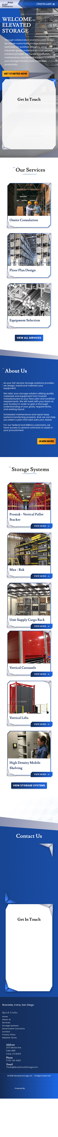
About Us (6, 1058)
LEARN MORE (46, 441)
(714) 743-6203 (13, 1098)
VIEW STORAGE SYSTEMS (29, 785)
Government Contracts (13, 1067)
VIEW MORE (40, 526)
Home (5, 1055)
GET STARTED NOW (15, 73)
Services (6, 1061)
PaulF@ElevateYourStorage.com (22, 1105)
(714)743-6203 (43, 4)
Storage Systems (10, 1064)
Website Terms (9, 1076)
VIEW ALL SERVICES (29, 338)
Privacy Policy (9, 1073)
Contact (6, 1070)
